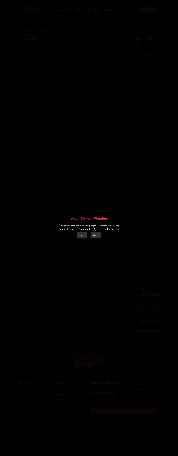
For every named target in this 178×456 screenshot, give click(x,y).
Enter (81, 235)
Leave (96, 235)
